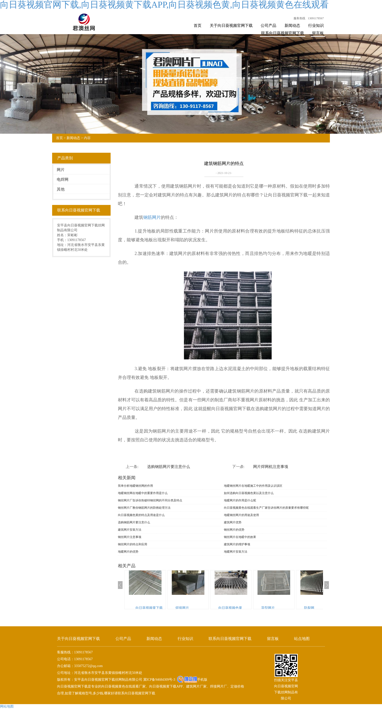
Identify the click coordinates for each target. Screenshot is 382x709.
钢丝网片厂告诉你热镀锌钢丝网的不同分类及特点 (150, 500)
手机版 (202, 679)
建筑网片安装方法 (129, 529)
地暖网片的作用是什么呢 (240, 500)
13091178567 (316, 18)
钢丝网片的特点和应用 (132, 544)
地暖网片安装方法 (235, 551)
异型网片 (268, 608)
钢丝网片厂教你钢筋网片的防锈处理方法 (144, 507)
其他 (61, 189)
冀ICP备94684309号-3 (158, 679)
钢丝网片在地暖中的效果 (240, 537)
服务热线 (299, 18)
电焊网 (62, 179)
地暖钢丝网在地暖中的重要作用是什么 (143, 493)
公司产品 (268, 25)
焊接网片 (182, 608)
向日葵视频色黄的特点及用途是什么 (141, 515)
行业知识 (316, 25)
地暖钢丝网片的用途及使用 (241, 515)
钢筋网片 (152, 217)
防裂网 (309, 608)
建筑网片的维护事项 (237, 544)
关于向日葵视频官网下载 (231, 25)
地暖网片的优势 (128, 551)
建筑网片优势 (232, 522)
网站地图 (7, 706)
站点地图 (302, 639)
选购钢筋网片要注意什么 (168, 467)
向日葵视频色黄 (230, 608)
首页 (197, 25)
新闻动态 (292, 25)
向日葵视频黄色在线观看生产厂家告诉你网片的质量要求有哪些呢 (266, 507)
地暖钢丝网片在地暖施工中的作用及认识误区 (253, 485)
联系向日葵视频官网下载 (282, 33)
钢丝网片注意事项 (129, 537)
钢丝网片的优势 (234, 529)
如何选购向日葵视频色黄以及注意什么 (249, 493)
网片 (61, 170)
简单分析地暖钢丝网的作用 (135, 485)
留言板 (318, 33)
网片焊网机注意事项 (270, 467)
